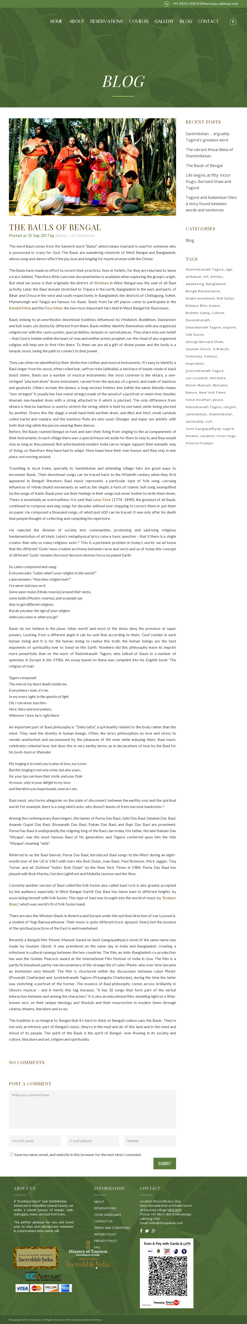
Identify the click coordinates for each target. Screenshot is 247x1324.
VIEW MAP (174, 1210)
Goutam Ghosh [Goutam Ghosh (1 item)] (198, 349)
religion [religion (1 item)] (230, 407)
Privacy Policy (105, 1241)
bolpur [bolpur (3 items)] (214, 305)
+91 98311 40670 (181, 3)
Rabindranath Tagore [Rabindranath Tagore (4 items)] (204, 407)
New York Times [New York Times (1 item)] (212, 392)
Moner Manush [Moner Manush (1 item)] (198, 385)
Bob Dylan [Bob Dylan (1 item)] (225, 298)
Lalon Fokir (102, 499)
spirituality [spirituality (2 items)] (195, 421)
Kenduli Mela (20, 308)
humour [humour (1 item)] (210, 356)
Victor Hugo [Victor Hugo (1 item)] (226, 436)
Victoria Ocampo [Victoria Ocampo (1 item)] (199, 443)
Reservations (105, 1208)
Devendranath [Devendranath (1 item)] (198, 320)
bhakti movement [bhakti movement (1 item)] (200, 298)
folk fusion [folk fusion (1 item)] (195, 334)
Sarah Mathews (94, 1319)
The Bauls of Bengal (204, 165)
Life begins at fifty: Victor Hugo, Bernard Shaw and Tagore (208, 181)
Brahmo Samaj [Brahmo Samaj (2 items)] (198, 313)
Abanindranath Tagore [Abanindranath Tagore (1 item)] (205, 269)
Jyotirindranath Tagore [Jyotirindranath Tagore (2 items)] (205, 371)
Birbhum (101, 282)
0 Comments (83, 235)
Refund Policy (105, 1234)
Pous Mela (53, 308)
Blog (190, 240)
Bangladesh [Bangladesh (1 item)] (216, 284)
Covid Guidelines (107, 1215)
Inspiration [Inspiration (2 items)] (195, 363)
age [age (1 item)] (229, 269)
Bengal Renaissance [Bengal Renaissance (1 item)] (203, 291)
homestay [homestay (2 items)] (194, 356)
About (99, 1201)
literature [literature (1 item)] (218, 378)
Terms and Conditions (112, 1228)
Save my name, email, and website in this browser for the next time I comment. (78, 1154)
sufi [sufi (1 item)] (209, 421)
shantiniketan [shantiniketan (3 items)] (220, 414)
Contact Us (103, 1221)
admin (61, 235)
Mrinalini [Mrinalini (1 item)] (220, 385)
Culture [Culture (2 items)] (218, 313)
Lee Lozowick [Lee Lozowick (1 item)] (197, 378)
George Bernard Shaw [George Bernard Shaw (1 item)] (204, 342)
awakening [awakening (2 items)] (195, 284)
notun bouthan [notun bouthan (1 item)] (198, 399)
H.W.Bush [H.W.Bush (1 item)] (221, 349)
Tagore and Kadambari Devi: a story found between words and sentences (211, 204)
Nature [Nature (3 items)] (191, 392)
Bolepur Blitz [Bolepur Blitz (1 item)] (196, 305)
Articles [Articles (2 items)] (216, 276)
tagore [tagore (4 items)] (228, 428)
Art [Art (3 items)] (206, 276)
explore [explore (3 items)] (229, 327)
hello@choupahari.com (166, 1223)
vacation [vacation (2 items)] (207, 436)
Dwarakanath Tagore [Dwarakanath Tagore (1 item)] (203, 327)
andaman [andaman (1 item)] (194, 276)
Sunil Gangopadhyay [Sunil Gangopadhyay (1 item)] (203, 428)
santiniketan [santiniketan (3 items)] (196, 414)
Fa (97, 1247)
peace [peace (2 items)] (218, 399)
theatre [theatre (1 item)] (192, 436)
